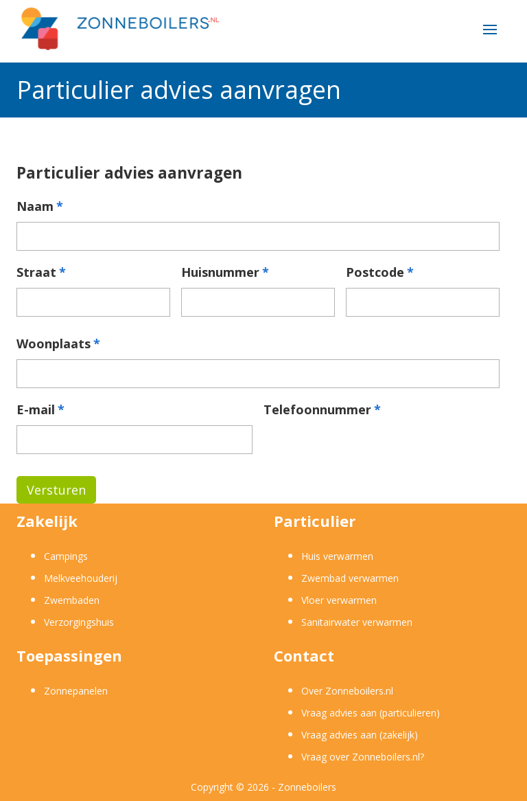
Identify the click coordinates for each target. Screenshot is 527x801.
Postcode (380, 272)
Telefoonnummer (322, 410)
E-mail (40, 410)
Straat (41, 272)
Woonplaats (58, 344)
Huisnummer (225, 272)
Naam (39, 206)
